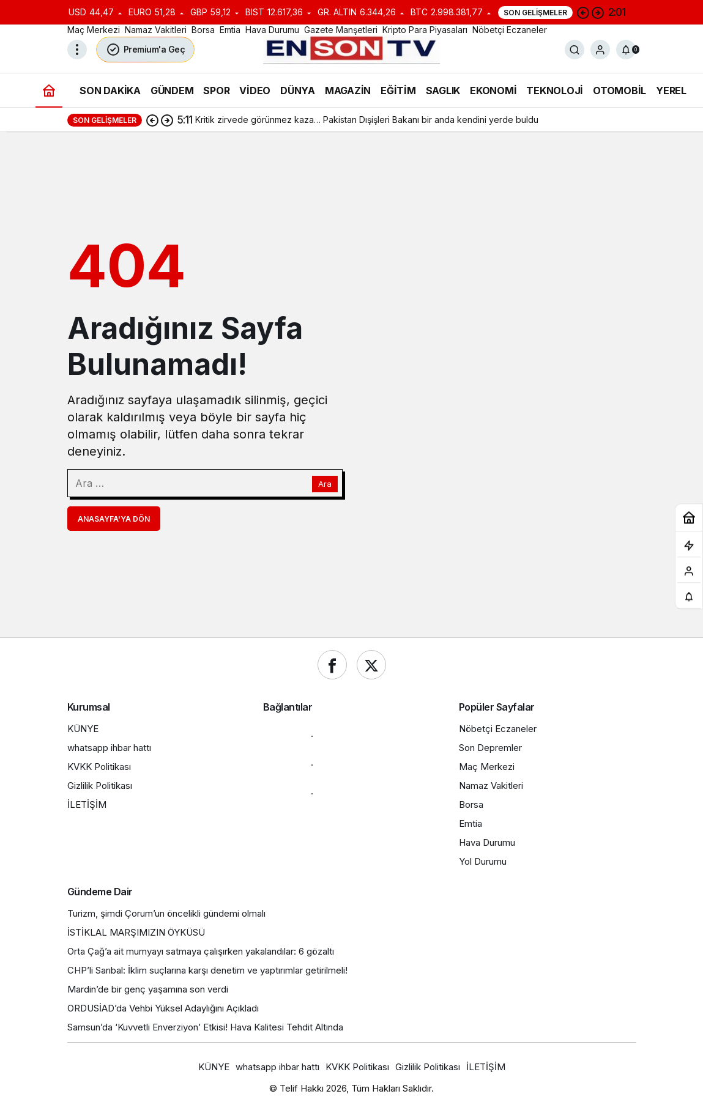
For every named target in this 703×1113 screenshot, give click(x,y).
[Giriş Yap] (600, 49)
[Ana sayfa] (49, 90)
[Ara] (574, 49)
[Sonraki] (597, 12)
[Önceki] (583, 12)
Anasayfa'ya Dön (114, 518)
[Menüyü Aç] (77, 49)
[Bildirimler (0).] (626, 49)
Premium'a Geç (145, 49)
